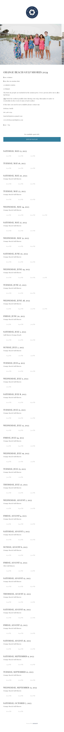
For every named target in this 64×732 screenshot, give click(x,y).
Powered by (32, 723)
